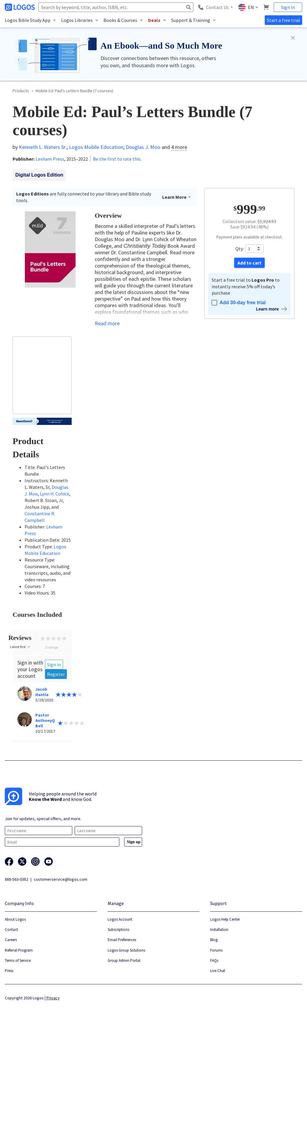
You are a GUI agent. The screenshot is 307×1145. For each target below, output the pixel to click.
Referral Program (19, 1064)
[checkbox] (42, 636)
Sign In (288, 7)
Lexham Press (50, 159)
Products (21, 90)
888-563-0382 (16, 993)
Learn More (176, 197)
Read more (107, 323)
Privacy (53, 1112)
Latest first (20, 761)
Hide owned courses (36, 635)
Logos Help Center (225, 1033)
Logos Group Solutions (126, 1064)
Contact (11, 1044)
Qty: (239, 248)
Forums (216, 1064)
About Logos (15, 1033)
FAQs (214, 1074)
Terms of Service (18, 1074)
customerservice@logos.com (60, 993)
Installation (219, 1044)
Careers (11, 1054)
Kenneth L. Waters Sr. (43, 147)
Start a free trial (283, 20)
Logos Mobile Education (96, 147)
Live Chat (217, 1085)
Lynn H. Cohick (54, 494)
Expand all (21, 659)
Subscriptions (118, 1044)
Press (9, 1085)
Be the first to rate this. (117, 159)
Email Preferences (122, 1054)
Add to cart (249, 263)
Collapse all (44, 659)
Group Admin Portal (124, 1074)
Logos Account (120, 1033)
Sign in (54, 779)
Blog (214, 1054)
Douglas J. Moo (143, 147)
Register (56, 788)
